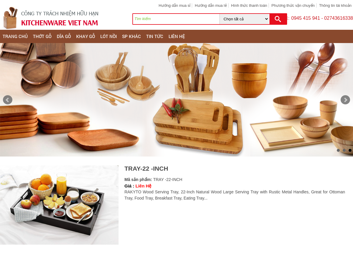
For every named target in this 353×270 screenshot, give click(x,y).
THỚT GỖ (42, 36)
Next (345, 100)
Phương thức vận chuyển (293, 5)
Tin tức (154, 36)
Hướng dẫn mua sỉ (174, 5)
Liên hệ (177, 36)
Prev (7, 100)
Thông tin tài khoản (335, 5)
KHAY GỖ (85, 36)
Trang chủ (15, 36)
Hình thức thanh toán (249, 5)
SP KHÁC (131, 36)
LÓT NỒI (108, 36)
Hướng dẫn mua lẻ (211, 5)
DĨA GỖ (64, 36)
